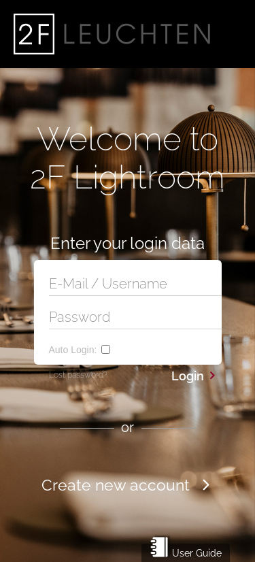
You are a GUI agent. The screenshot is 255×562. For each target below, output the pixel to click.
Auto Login (73, 349)
